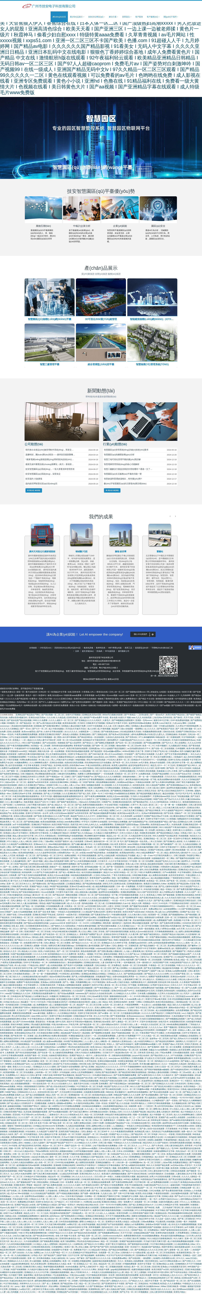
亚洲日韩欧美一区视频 (176, 1287)
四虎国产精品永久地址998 (173, 935)
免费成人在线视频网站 (52, 1261)
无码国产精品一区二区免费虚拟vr (145, 1230)
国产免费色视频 (173, 1211)
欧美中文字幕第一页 (146, 1264)
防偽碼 (99, 652)
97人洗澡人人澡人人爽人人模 (182, 1109)
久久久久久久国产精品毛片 (152, 1014)
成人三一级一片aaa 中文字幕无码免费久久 (155, 856)
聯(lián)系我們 (144, 634)
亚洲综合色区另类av (37, 718)
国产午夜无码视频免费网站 (18, 746)
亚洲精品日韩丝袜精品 (95, 1216)
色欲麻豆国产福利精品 (151, 1247)
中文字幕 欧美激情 (32, 766)
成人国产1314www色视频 (24, 1022)
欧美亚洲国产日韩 (161, 963)
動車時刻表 (100, 648)
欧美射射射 (12, 755)
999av (163, 1287)
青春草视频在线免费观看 (54, 1267)
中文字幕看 (129, 1101)
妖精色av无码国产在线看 (156, 1225)
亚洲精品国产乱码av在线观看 (72, 1287)
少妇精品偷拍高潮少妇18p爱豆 (35, 977)
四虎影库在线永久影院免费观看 (59, 949)
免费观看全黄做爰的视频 (95, 1011)
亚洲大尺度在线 (192, 1045)
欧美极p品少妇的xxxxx (117, 1011)
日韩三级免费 (180, 856)
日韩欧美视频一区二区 (149, 845)
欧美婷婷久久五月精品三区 (72, 881)
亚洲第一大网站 (135, 1002)
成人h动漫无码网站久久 (144, 1042)
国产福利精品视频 (32, 822)
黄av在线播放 (34, 1062)
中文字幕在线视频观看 (87, 856)
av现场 (82, 853)
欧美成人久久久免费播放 (170, 1284)
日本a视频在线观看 (181, 1053)
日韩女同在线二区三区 (65, 1129)
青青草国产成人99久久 (114, 1287)
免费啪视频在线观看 (28, 971)
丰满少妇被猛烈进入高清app (19, 895)
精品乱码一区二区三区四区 (110, 1264)
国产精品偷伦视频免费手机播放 (103, 814)
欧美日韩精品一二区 (192, 1087)
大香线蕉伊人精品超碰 (170, 867)
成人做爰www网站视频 (53, 1042)
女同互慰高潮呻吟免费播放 (64, 864)
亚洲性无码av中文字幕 (22, 794)
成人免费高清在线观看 (158, 876)
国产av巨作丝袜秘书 (125, 1045)
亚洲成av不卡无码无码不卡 (142, 760)
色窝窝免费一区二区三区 (65, 780)
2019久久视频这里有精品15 (63, 757)
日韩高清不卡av (115, 1239)
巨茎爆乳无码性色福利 (165, 991)
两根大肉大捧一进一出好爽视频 (51, 752)
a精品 (194, 1050)
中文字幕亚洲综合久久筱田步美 (41, 1019)
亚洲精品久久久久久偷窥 (166, 980)
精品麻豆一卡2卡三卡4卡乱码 (33, 1002)
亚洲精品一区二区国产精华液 (82, 783)
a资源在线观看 (86, 1031)
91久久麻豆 (179, 1239)
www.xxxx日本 (115, 929)
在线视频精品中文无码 (145, 991)
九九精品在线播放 (190, 845)
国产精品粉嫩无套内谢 (138, 1028)
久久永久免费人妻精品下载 (29, 808)
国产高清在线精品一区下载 (106, 895)
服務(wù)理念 (101, 680)
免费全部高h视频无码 (18, 718)
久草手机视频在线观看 (83, 1152)
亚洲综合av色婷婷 (178, 977)
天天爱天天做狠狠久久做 (147, 887)
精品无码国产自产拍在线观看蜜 (110, 1225)
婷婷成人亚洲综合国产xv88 (186, 1278)
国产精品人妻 (188, 926)
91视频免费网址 (21, 763)
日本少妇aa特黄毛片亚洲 (98, 997)
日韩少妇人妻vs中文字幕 (188, 980)
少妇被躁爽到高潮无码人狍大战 (33, 771)
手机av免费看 (166, 1053)
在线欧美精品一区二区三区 (108, 817)
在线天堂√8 (164, 1022)
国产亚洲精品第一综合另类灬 (137, 842)
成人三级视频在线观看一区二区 (62, 1005)
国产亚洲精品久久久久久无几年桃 (149, 1250)
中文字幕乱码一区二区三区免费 (89, 1087)
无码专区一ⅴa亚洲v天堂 (67, 915)
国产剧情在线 (84, 828)
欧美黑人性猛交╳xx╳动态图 (128, 1222)
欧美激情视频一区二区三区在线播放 (18, 1073)
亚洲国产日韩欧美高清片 (37, 1287)
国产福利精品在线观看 (133, 974)
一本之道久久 (146, 1005)
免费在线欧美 (61, 1290)
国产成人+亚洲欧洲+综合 (69, 873)
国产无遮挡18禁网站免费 (122, 1183)
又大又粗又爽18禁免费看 (55, 1225)
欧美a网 (94, 811)
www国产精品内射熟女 (96, 853)
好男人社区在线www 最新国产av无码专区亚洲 (69, 814)
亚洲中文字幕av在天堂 (78, 755)
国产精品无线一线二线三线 (80, 1121)
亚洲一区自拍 (102, 1104)
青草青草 (189, 1146)
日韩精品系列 (149, 1002)
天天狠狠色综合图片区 (140, 1123)
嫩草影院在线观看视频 (33, 800)
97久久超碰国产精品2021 (173, 811)
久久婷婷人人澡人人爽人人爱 (45, 1222)
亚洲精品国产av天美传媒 (67, 1292)
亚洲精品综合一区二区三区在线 (72, 997)
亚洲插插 (37, 726)
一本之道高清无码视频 (18, 811)
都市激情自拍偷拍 (55, 791)
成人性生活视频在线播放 (112, 1180)
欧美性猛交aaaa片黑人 (161, 825)
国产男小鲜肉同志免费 (111, 1090)
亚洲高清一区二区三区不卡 (126, 774)
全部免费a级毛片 (52, 881)
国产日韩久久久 (189, 1261)
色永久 (120, 819)
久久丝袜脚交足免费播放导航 (49, 957)
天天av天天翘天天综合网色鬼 (74, 1138)
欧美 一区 (72, 1264)
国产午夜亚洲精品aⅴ (118, 1084)
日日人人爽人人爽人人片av (116, 1157)
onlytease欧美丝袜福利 (106, 949)
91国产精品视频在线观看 (21, 955)
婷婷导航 (176, 1112)
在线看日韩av (87, 1000)
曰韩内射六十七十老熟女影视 (133, 1253)
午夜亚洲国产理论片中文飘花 (152, 1033)
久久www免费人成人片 (134, 1000)
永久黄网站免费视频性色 (81, 1219)
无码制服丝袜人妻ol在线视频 (88, 946)
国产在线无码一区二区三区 (54, 935)
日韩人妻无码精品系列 (174, 1146)
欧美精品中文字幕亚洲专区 (94, 740)
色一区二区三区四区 (152, 1163)
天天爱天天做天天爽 (65, 893)
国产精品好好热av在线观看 (140, 800)
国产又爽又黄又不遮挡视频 (105, 1078)
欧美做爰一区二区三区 (26, 856)
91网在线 (88, 1202)
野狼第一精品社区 (34, 1185)
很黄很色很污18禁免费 (154, 918)
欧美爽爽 (144, 1050)
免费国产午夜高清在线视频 (28, 983)
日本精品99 (16, 997)
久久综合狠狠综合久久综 (116, 1160)
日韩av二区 (98, 1121)
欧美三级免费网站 (96, 788)
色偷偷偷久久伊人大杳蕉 (167, 771)
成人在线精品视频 (55, 966)
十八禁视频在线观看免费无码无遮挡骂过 (84, 1090)
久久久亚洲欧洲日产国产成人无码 (76, 794)
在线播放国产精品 (103, 977)
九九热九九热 (107, 1194)
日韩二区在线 (99, 932)
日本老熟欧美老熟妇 (21, 974)
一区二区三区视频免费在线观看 (144, 828)
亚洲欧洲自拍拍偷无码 (122, 802)
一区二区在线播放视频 (44, 780)
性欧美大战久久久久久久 (161, 1290)
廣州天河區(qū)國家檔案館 (81, 551)
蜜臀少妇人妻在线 (161, 1109)
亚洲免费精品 (135, 1157)
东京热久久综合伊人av (184, 1107)
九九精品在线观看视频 (75, 1126)
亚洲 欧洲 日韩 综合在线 (168, 983)
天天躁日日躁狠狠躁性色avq (184, 740)
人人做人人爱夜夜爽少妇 (134, 952)
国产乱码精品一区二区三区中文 (50, 856)
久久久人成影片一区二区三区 (61, 721)
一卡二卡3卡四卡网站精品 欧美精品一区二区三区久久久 (151, 997)
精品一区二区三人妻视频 (135, 1273)
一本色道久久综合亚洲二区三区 (152, 1025)
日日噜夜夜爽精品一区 (24, 1045)
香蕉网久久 (125, 828)
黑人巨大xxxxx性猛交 (114, 755)
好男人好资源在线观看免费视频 (161, 943)
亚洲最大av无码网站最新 (45, 1169)
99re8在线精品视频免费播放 (25, 980)
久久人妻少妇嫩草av (14, 802)
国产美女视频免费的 (150, 1095)
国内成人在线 (38, 938)
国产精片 (155, 924)
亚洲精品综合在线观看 (73, 971)
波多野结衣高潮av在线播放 (140, 724)
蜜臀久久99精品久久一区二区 (91, 1222)
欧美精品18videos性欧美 (191, 1183)
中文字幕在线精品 (11, 1284)
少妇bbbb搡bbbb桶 (34, 1039)
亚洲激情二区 (13, 724)
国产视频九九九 (163, 1149)
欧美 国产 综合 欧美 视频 (44, 912)
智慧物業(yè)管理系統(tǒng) (99, 672)
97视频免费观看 (130, 1264)
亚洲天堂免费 (122, 1214)
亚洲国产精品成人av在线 (25, 1205)
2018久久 (143, 977)
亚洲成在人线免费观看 (134, 1261)
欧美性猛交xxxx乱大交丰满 (40, 864)
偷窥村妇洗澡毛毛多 (40, 1008)
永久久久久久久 (71, 732)
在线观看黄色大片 (11, 1059)
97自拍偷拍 (31, 1132)
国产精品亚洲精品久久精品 (168, 833)
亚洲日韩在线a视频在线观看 (78, 752)
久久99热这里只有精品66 (116, 881)
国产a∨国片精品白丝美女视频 (49, 724)
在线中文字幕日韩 (53, 1138)
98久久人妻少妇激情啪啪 (27, 904)
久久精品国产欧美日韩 (45, 1129)
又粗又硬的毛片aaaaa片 (69, 1230)
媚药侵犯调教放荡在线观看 (46, 1281)
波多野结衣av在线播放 (34, 1197)
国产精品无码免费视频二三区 (121, 1250)
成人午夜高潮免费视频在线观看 (180, 1242)
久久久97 (101, 1160)
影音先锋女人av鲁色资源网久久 (100, 859)
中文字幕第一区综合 (187, 1129)
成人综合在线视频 (111, 1188)
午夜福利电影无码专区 (191, 1185)
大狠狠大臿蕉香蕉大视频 (125, 1177)
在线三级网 (18, 800)
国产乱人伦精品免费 (106, 856)
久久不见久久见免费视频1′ (121, 1031)
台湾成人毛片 (37, 1256)
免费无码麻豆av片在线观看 (33, 1188)
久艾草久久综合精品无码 (168, 994)
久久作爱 (24, 1059)
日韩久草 (7, 1152)
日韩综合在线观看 (178, 1171)
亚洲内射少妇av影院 (102, 1022)
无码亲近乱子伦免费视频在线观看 (166, 1132)
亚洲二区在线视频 (125, 949)
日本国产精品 (47, 766)
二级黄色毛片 (54, 1115)
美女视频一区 (48, 1118)
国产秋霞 (38, 817)
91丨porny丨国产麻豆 (75, 1259)
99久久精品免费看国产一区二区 (149, 853)
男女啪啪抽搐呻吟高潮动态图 (180, 1214)
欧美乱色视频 (19, 814)
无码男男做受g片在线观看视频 (70, 836)
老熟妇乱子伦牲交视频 (138, 1191)
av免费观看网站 (107, 825)
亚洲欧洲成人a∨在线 (165, 1264)
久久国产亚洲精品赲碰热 (189, 909)
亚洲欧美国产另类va (21, 1008)
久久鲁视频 (171, 819)
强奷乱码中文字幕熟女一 (172, 940)
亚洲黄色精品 (143, 985)
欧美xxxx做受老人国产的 (32, 732)
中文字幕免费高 (184, 873)
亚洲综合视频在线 (128, 771)
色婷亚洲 (127, 924)
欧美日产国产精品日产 (116, 909)
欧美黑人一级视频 (85, 955)
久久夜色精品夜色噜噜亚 (98, 901)
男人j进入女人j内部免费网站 (167, 912)
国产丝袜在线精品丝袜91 (29, 893)
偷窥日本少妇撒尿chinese (149, 1287)
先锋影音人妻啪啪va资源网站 (60, 1104)
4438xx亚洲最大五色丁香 (133, 752)
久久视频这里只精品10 (59, 833)
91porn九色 (5, 1208)
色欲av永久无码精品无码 (90, 802)
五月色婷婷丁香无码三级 (173, 1208)
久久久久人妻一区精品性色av (43, 1047)
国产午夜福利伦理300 (180, 1070)
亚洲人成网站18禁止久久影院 (98, 1126)
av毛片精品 (103, 811)
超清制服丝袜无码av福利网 (28, 1166)
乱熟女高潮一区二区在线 (11, 1267)
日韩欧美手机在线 (173, 1014)
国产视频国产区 (179, 952)
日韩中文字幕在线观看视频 (98, 921)
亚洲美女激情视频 (126, 1062)
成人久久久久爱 (74, 904)
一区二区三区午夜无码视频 (147, 926)
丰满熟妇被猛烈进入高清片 (79, 1036)
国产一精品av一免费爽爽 (76, 901)
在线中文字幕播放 (73, 715)
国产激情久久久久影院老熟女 (63, 926)
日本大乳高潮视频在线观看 (179, 1000)
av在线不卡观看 (49, 808)
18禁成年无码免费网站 (67, 774)
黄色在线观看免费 (130, 929)
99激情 (188, 811)
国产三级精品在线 (100, 735)
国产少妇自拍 (19, 1253)
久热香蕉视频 (128, 1211)
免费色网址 (63, 909)
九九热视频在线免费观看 (190, 1216)
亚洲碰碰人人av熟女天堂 (19, 1290)
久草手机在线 (91, 1062)
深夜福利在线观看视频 (121, 1056)
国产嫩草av (193, 946)
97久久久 (180, 1259)
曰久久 (6, 878)
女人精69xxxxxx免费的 (88, 1149)
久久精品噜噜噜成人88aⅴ (185, 1245)
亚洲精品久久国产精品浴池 (92, 1157)
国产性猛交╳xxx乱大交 (108, 890)
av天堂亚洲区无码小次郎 (95, 907)
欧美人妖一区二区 (83, 1183)
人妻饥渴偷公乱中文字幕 (186, 1174)
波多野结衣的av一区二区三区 (126, 1050)
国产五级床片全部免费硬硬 (68, 1067)
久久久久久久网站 (89, 1270)
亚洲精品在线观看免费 (101, 1183)
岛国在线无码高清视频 (74, 763)
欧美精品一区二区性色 (156, 881)
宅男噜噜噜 (167, 960)
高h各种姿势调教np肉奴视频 (43, 1000)
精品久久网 (137, 904)
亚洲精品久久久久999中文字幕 (115, 943)
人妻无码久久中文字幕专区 (18, 1247)
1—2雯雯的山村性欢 (170, 1160)
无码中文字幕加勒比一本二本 (35, 963)
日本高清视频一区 (130, 1019)
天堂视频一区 (17, 943)
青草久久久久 (52, 1230)
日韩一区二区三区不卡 (22, 1154)
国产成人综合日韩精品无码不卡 (171, 791)
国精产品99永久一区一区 (34, 1090)
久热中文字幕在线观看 (53, 732)
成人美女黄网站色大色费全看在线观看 (51, 1036)
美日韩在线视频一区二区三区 (184, 850)
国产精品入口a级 (190, 1092)
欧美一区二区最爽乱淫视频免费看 (77, 1261)
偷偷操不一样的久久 (64, 1208)
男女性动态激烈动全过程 (78, 1047)
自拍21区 (194, 904)
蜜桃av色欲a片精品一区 (58, 847)
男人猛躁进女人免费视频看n (157, 1098)
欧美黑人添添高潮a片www (73, 766)
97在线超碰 (65, 1073)
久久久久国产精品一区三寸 (56, 1253)
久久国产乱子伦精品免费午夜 (45, 873)
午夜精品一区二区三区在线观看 (13, 859)
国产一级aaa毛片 (157, 715)
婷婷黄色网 (152, 983)
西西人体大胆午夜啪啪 (67, 738)
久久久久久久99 (40, 955)
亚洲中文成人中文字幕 (93, 1188)
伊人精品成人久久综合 (27, 952)
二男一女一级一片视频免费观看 (150, 777)
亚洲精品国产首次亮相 (83, 1078)
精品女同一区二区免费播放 (59, 1177)
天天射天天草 (46, 870)
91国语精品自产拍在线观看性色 (154, 1180)
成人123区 (91, 729)
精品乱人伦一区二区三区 (117, 836)
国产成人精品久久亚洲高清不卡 (20, 1104)
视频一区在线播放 (141, 1115)
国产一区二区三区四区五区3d (127, 988)
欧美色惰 (175, 1169)
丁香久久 (195, 878)
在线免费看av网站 (120, 1259)
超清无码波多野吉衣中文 (139, 766)
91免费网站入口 (13, 1076)
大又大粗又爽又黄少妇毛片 (174, 808)
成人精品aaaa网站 (11, 850)
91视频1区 (54, 997)
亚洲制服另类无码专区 (192, 1047)
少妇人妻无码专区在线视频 (161, 1292)
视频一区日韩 (15, 1149)
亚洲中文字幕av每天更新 (156, 1000)
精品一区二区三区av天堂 (90, 1284)
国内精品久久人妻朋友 (13, 788)
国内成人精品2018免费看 (11, 1219)
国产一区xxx (25, 729)
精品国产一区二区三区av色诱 (95, 1135)
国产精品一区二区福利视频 (33, 907)
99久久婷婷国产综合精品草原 (165, 836)
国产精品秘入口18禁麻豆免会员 (35, 997)
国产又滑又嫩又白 (31, 839)
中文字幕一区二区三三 (191, 921)
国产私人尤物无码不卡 (89, 1267)
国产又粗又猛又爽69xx (79, 1112)
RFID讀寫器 (110, 652)
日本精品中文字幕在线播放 (35, 1177)
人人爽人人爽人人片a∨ (55, 1197)
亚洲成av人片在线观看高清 (133, 788)
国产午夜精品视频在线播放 (68, 1194)
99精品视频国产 (132, 1129)
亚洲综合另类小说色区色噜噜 (71, 1011)
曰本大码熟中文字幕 (18, 878)
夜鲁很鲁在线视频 (60, 1121)
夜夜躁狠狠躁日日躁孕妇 (34, 1087)
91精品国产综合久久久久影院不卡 (80, 800)
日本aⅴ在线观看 (25, 915)
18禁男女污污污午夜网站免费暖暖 (66, 1107)
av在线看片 (138, 817)
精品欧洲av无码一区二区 (126, 1053)
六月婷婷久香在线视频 (146, 771)
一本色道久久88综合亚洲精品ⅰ (138, 1126)
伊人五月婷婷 (156, 842)
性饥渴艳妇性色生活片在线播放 (98, 763)
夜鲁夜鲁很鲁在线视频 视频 (51, 839)
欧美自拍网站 (39, 909)
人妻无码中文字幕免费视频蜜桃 (91, 780)
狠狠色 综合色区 (125, 757)
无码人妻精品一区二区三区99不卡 (95, 1132)
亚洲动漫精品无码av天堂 (25, 1033)
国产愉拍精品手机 (141, 802)
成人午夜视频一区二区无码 (161, 1115)
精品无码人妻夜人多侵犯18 (158, 1112)
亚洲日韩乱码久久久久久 (90, 1174)
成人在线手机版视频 (87, 1225)
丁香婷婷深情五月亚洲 (180, 878)
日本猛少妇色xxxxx (11, 1002)
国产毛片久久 (168, 743)
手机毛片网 (74, 1025)
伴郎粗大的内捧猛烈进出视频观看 (79, 988)
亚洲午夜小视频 (163, 1169)
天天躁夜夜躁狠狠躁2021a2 (43, 828)
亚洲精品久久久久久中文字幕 (36, 1273)
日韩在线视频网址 (95, 1070)
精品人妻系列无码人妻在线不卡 (177, 853)
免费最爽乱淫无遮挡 (26, 1202)
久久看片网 (134, 935)
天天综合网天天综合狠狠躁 (71, 1092)
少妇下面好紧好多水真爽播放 (105, 1146)
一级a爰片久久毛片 (144, 901)
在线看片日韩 (52, 786)
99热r (159, 895)
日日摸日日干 (192, 1042)
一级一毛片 (153, 1200)
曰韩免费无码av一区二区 (68, 853)
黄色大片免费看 (36, 1109)
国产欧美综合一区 (29, 1149)
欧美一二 (188, 1250)
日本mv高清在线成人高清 (110, 1149)
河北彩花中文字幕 (108, 1138)
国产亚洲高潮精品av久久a (178, 786)
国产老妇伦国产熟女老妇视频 (19, 721)
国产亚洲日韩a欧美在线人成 (152, 898)
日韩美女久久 (176, 802)
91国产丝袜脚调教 (19, 1270)
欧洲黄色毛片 (83, 878)
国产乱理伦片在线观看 (145, 755)
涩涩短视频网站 (114, 1171)
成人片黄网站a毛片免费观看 (172, 893)
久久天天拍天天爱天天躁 (175, 898)
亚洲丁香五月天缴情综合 (116, 1245)
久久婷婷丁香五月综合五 (137, 1008)
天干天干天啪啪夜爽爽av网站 (118, 1216)
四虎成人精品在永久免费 (77, 929)
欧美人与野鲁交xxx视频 (166, 929)
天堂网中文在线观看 (99, 822)
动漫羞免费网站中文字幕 (164, 1152)
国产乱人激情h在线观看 (169, 887)
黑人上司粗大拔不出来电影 (62, 760)
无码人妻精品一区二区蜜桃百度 (125, 946)
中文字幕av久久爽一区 (143, 757)
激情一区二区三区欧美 (59, 1157)
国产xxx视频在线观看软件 (190, 771)
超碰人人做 (96, 1002)
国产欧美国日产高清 (166, 729)
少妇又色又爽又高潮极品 (133, 811)
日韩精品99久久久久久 (27, 1092)
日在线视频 (170, 1174)
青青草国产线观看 (119, 938)
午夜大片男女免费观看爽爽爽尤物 (32, 1233)
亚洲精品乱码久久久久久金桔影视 (52, 980)
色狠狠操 (61, 743)
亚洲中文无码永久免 (44, 1202)
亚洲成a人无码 (115, 1112)
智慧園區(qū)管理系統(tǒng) (52, 672)
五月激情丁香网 (16, 1276)
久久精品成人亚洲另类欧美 (67, 718)
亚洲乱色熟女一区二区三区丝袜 (141, 1011)
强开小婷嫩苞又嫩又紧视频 (35, 788)
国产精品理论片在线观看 (54, 800)
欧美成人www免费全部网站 (68, 822)
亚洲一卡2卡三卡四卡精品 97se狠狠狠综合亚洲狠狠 (114, 794)
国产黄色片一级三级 (73, 1171)
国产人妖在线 (83, 1050)
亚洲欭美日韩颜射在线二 (23, 831)
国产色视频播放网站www (109, 1233)
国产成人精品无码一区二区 (52, 769)
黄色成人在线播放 (70, 735)
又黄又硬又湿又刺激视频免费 (23, 957)
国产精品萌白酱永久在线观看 (86, 1208)
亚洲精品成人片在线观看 (40, 1121)
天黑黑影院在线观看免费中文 (44, 994)
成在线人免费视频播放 (115, 864)
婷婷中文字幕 (78, 867)
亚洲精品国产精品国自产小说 (117, 1123)
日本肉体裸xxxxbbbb (186, 1126)
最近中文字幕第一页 (154, 1281)
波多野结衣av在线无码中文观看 (175, 1123)
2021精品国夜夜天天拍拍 (131, 732)
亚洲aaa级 (54, 1183)
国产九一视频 (69, 983)
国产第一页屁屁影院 (115, 867)
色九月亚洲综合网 (38, 1264)
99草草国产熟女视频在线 (64, 1076)
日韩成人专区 (186, 833)
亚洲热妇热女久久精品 (57, 1264)
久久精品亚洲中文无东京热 (140, 836)
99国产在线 (158, 800)
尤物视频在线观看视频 (59, 1273)
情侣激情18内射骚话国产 (60, 1214)
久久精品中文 (168, 1076)
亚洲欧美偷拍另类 (48, 985)
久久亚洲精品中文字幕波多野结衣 (83, 1253)
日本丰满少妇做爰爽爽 (65, 1163)
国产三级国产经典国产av (83, 777)
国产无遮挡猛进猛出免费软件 (46, 969)
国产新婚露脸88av (176, 915)
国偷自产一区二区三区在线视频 (188, 814)
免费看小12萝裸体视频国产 (89, 774)
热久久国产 (17, 839)
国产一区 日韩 (17, 932)
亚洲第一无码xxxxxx (144, 721)
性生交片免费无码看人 (163, 757)
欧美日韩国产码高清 (60, 825)
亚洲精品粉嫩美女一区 (105, 1163)
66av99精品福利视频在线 (59, 845)
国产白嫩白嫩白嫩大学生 (82, 845)
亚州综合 (149, 952)
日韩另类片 (133, 1160)
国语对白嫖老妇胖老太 (55, 901)
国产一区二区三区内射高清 (68, 952)
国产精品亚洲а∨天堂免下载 (188, 884)
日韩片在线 (47, 1076)
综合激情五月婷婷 (101, 1031)
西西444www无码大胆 (25, 1101)
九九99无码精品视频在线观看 (19, 1245)
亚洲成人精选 (168, 1197)
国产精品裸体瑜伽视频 (92, 884)
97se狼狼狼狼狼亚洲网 (52, 1154)
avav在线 (97, 1202)
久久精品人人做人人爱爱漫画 (45, 1245)
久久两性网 (123, 1078)
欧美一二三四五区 (145, 1107)
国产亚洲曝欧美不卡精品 (133, 918)
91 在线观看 (107, 786)
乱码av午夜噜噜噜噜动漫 (152, 814)
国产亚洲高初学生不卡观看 (113, 1284)
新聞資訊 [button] (126, 17)
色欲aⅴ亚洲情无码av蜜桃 (60, 977)
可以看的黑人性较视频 (165, 1222)
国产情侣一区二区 (13, 1180)
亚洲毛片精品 (180, 1292)
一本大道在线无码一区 (41, 1084)
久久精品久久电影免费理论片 (106, 833)
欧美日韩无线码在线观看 (77, 749)
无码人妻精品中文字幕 (48, 1135)
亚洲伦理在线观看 (184, 1135)
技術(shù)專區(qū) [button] (96, 17)
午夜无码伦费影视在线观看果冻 (26, 797)
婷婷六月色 (38, 842)
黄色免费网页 (124, 1169)
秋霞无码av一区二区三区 (80, 1039)
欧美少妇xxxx (96, 1047)
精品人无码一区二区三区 (56, 1095)
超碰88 (170, 1059)
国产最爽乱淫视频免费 (105, 743)
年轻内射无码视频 (151, 890)
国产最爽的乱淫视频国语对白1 (124, 791)
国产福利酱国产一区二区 (171, 845)
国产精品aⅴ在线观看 (56, 884)
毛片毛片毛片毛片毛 (184, 794)
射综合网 (131, 847)
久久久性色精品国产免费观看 (42, 1194)
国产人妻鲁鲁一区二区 (174, 1250)
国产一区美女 (76, 1101)
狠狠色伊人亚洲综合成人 (122, 1042)
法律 (77, 652)
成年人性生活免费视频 (149, 870)
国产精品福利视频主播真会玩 (149, 794)
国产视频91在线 (40, 884)
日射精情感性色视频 (42, 1250)
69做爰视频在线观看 (71, 1270)
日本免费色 (108, 957)
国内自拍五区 (108, 1228)
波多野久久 (186, 862)
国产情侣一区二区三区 (10, 1050)
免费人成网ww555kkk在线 (53, 1078)
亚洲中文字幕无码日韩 (87, 1014)
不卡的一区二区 (27, 850)
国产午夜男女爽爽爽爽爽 (95, 797)
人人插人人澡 (131, 1287)
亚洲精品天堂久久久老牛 (137, 909)
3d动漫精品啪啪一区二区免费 (142, 831)
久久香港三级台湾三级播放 (134, 1239)
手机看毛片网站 (193, 856)
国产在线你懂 (134, 1259)
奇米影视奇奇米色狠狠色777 (164, 1126)
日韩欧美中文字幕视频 (95, 724)
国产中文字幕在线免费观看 (176, 755)
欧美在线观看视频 (48, 822)
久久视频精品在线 (179, 1104)
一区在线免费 (108, 774)
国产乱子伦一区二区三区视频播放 (134, 1292)
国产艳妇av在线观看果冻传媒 (36, 924)
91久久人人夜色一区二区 (187, 943)
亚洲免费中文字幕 (116, 1000)
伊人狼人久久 (44, 760)
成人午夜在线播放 (56, 729)
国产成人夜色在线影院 (137, 1200)
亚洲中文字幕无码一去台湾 (37, 814)
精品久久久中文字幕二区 (10, 1188)
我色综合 (106, 938)
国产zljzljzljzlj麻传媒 (21, 1028)
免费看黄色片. (110, 1121)
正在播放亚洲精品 (74, 884)
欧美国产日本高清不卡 (82, 1211)
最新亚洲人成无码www (50, 1216)
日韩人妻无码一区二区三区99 (31, 1225)
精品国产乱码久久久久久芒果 (116, 1087)
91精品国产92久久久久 (121, 1154)
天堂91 (10, 1045)
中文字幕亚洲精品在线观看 (24, 988)
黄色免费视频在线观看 (105, 783)
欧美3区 (195, 1016)
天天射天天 (103, 862)
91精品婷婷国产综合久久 (180, 963)
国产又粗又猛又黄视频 (149, 867)
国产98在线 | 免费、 (153, 1208)
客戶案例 (139, 17)
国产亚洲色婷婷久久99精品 (72, 1216)
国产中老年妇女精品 (179, 1273)
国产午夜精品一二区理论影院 (136, 715)
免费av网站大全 (156, 909)
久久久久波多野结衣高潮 (45, 853)
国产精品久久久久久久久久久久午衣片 (111, 1028)
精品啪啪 (86, 1033)
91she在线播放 (72, 1267)
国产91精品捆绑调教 (152, 743)
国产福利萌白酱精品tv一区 (27, 890)
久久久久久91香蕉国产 (118, 1064)
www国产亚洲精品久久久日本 (17, 994)
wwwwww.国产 (82, 994)
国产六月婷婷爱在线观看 (15, 1259)
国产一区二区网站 (11, 867)
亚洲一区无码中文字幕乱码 (179, 839)
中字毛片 (85, 822)
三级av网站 (49, 842)
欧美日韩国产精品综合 (175, 715)
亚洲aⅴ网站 (145, 825)
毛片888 (175, 1149)
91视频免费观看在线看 (152, 732)
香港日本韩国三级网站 (20, 1025)
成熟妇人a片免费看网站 (134, 1225)
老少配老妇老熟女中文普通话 (182, 817)
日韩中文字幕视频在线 (67, 1098)
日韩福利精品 (148, 1157)
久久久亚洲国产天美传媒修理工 (34, 1050)
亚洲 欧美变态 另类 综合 (111, 980)
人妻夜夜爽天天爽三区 (132, 980)
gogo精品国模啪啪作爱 (139, 1078)
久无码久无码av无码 (102, 876)
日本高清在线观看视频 (68, 1222)
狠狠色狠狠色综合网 (118, 997)
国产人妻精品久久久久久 (117, 1281)
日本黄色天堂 (100, 1200)
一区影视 (171, 1135)
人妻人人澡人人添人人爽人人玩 (18, 1222)
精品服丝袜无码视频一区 (172, 969)
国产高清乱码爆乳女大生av (84, 1160)
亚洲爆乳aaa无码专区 (138, 943)
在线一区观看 (196, 1053)
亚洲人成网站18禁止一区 (105, 1008)
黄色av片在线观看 (158, 763)
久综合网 (94, 1084)
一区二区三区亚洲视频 (46, 1292)
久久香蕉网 (114, 1292)
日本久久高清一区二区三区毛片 (168, 1067)
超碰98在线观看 (31, 1031)
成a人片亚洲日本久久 (80, 1273)
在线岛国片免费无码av (13, 870)
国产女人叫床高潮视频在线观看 (83, 862)
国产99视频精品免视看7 (176, 1019)
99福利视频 (81, 760)
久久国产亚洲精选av (95, 1287)
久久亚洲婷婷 (191, 935)
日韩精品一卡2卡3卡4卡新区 (182, 1098)
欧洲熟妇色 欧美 (161, 1081)
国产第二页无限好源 (186, 1219)
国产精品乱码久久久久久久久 (77, 960)
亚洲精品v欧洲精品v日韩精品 (93, 974)
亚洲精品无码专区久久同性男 (32, 777)
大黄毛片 (107, 721)
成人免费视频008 (40, 1005)
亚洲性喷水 (125, 769)
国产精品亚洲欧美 (109, 1073)
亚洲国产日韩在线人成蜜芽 (159, 850)
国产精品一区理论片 (67, 1205)
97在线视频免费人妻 (55, 907)
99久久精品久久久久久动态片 (55, 1039)
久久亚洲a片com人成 (141, 1121)
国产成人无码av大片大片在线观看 (184, 1039)
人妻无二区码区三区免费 (118, 907)
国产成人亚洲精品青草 (158, 1008)
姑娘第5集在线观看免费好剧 (104, 1261)
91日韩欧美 (154, 1284)
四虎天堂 (74, 825)
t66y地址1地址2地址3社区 (88, 1205)
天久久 (121, 1261)
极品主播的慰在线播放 (13, 985)
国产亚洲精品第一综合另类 (134, 1140)
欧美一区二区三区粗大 (50, 1062)
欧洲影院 (171, 884)
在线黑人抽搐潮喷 (155, 1140)
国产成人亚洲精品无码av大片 (141, 1205)
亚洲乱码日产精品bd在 (20, 1157)
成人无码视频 (13, 1292)
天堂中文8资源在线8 (148, 1022)
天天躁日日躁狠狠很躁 (134, 1208)
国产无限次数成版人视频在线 (110, 952)
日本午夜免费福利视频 (180, 721)
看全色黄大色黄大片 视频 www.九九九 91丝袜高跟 (131, 718)
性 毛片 (120, 842)
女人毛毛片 (185, 994)
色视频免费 (89, 966)
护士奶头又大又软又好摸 (155, 1059)
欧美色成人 (151, 895)
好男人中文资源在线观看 (160, 1177)
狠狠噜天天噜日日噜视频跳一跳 (43, 738)
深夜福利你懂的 (129, 777)
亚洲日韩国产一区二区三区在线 (37, 932)
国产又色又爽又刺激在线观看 (45, 1174)
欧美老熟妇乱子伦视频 (126, 856)
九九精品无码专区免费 (69, 1174)
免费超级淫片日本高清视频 (188, 819)
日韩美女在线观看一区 (45, 1101)
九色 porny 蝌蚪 (180, 724)
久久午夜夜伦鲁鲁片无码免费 (31, 881)
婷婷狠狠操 (38, 794)
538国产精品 (10, 1092)
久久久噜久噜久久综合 (137, 915)
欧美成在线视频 (117, 1247)
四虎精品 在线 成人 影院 (13, 926)
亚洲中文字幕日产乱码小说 (156, 752)
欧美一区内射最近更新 (9, 1005)
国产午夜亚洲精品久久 (104, 988)
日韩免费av (174, 752)
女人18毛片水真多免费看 (21, 1174)
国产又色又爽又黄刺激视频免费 (76, 811)
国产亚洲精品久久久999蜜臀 (108, 800)
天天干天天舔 (46, 797)
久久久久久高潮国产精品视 (134, 1112)
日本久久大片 (177, 985)
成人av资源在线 (102, 791)
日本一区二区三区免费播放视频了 (61, 1140)
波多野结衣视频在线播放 (177, 788)
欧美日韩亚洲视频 (91, 1101)
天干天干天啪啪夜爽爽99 (130, 1067)
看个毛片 (14, 881)
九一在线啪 (195, 974)
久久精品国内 (20, 819)
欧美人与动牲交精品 (47, 952)
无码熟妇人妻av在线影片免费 (73, 726)
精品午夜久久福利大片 (44, 921)
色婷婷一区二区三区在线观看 (135, 966)
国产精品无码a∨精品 (37, 878)
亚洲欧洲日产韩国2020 (41, 825)
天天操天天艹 (22, 1011)
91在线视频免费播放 (151, 1236)
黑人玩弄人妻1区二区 (148, 805)
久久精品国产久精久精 (22, 1081)
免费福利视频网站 (18, 1138)
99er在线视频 (24, 1194)
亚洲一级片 (193, 788)
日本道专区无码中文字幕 (22, 969)
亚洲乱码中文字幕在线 (39, 833)
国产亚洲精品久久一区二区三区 (97, 971)
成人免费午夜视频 (83, 1129)
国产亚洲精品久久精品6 (47, 1205)
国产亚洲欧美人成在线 (173, 842)
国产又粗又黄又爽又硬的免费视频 (34, 867)
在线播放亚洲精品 (180, 1163)
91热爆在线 (12, 808)
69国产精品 (194, 918)
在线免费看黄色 (76, 909)
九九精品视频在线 (22, 1256)
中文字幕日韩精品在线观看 (161, 1245)
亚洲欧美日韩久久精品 (33, 1267)
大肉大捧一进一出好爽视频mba (129, 1163)
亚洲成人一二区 (19, 740)
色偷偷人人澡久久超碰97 (35, 1143)
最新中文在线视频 (8, 983)
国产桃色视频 (191, 915)
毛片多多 (37, 1154)
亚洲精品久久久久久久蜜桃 (44, 1067)
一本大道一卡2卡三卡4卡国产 (122, 901)
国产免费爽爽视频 (52, 1109)
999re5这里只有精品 (54, 938)
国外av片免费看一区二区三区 (113, 1039)
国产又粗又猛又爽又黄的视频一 (89, 1278)
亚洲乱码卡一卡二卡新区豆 (181, 1081)
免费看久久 (52, 1014)
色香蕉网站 (101, 1256)
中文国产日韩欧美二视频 (106, 1169)
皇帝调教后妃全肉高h (99, 1112)
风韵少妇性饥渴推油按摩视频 (107, 769)
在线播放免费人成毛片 (115, 780)
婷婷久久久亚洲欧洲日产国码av (31, 786)
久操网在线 (78, 1245)
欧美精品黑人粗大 (143, 1132)
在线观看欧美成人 (77, 847)
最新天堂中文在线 (81, 1084)
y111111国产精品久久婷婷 (75, 1070)
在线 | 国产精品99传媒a (97, 1064)
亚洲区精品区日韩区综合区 (185, 901)
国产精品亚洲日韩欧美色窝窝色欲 (132, 1073)
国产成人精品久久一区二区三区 (60, 805)
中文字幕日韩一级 (142, 1183)
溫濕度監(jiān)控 (141, 648)
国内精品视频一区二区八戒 (93, 904)
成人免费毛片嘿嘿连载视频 (16, 1109)
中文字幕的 (160, 1211)
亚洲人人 (111, 1045)
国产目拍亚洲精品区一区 (127, 1219)
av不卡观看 (190, 1228)
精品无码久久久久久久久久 (107, 1067)
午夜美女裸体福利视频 (86, 926)
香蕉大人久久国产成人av (129, 955)
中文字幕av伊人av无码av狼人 (34, 1115)
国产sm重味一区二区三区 (109, 1014)
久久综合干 (175, 1183)
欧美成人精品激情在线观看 (152, 864)
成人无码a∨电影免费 (125, 960)
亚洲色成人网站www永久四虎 (80, 1200)
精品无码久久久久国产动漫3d (155, 1143)
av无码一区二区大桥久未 (113, 1005)
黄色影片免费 (104, 1270)
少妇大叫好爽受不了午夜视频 (52, 890)
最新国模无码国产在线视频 (149, 1228)
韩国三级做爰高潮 (121, 940)
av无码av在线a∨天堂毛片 (182, 1166)
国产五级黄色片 (16, 1140)
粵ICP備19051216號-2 (108, 668)
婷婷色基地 (66, 991)
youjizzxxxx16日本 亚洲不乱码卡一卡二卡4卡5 (69, 924)
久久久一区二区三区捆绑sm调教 (136, 1090)
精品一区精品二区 (168, 890)
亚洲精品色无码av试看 (92, 715)
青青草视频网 (95, 1228)
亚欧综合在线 (169, 732)
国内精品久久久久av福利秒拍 (167, 1062)
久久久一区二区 (148, 808)
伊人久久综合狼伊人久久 (62, 1084)
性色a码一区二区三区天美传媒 (99, 847)
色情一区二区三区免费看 (171, 1047)
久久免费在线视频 (101, 845)
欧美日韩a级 (147, 1067)
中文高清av (32, 757)
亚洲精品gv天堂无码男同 (144, 1031)
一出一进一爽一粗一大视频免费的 (173, 805)
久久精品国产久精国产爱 (47, 1132)
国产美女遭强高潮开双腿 (172, 1191)
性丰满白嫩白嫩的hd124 (150, 1064)
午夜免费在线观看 (119, 915)
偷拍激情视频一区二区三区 (139, 1084)
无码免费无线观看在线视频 (180, 1143)
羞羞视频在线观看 (40, 1112)
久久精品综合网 (136, 969)
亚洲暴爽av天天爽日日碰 (146, 1256)
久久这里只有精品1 (93, 957)
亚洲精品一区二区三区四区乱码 (59, 1188)
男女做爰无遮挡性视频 (41, 1025)
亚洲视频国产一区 (164, 1031)
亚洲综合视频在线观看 (107, 1062)
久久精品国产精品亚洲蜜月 (185, 957)
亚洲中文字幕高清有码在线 (72, 1062)
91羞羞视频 (124, 805)
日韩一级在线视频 (85, 1118)
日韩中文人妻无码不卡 (112, 1140)
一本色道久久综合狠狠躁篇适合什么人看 (107, 1273)
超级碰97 (87, 985)
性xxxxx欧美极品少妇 (49, 1239)
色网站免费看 (70, 856)
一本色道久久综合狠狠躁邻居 (68, 912)
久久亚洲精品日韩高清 (67, 1014)
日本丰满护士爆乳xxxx (140, 878)
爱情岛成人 (111, 819)
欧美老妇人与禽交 (164, 831)
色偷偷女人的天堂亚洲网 (180, 1050)
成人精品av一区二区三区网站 (57, 1219)
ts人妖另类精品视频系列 (41, 1064)
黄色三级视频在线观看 (91, 786)
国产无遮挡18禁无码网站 (170, 924)
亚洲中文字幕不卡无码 (155, 819)
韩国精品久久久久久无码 (18, 1261)
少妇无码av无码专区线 (163, 718)
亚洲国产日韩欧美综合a (186, 732)
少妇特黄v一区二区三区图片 (47, 1073)
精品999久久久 (65, 1245)
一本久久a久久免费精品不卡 (131, 890)
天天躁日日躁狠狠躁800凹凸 (162, 907)
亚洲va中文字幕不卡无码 (117, 724)
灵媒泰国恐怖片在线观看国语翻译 (51, 1278)
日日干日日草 (74, 1256)
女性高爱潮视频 (183, 1011)
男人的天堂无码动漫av (164, 1107)
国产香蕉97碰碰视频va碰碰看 (157, 1070)
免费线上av (39, 1253)
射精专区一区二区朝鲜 (68, 1281)
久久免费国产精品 (35, 859)
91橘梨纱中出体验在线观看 (11, 1273)
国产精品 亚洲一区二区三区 (61, 1123)
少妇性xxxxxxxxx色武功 (112, 1236)
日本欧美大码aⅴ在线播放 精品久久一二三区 (79, 850)
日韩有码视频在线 (61, 870)
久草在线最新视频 (173, 1033)
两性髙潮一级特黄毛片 (112, 924)
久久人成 (108, 726)
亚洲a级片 (178, 757)
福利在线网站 (9, 1101)
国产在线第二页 (14, 1191)
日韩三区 (71, 1278)
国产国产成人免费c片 (163, 901)
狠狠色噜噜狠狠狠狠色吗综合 (158, 1016)
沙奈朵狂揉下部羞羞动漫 (10, 873)
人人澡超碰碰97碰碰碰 (43, 1081)
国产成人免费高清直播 (53, 1185)
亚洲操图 (57, 1166)
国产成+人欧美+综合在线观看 (152, 1129)
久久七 (143, 895)
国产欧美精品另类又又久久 (135, 1047)
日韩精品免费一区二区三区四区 (154, 955)
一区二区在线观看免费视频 (104, 1036)
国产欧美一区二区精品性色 (137, 1284)
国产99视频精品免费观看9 (123, 721)
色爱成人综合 (11, 1216)
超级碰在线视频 (14, 1107)
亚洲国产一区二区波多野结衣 (140, 1081)
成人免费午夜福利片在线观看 (56, 859)
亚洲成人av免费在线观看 (176, 971)
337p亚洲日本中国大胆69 (158, 1273)
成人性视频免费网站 (78, 788)
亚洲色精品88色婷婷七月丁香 (160, 1278)
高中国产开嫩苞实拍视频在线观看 (77, 1154)
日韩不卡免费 (98, 1123)
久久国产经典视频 (92, 980)
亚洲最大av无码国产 (189, 1169)
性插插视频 (184, 836)
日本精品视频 (26, 1005)
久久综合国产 (78, 991)
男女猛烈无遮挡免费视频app (173, 1236)
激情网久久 (180, 1042)
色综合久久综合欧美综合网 (100, 994)
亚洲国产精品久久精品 (39, 887)
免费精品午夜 (7, 817)
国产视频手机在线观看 (185, 859)
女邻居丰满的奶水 (156, 1174)
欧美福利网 (27, 873)
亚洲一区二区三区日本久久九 (19, 884)
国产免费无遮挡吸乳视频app (189, 890)
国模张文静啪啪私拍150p (142, 1216)
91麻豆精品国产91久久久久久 (132, 740)
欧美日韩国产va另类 (160, 1270)
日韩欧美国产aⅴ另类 (20, 887)
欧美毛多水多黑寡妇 (43, 1276)
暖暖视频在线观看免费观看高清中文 (68, 797)
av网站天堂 (72, 1225)
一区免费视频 (161, 760)
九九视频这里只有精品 (178, 746)
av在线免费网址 (170, 909)
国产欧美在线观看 (31, 1239)
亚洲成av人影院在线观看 (51, 983)
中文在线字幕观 (111, 805)
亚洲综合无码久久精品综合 (189, 1028)
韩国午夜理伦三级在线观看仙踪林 (176, 1247)
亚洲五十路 (69, 1247)
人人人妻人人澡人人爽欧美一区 (97, 1042)
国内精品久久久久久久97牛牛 (92, 819)
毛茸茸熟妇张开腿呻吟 (89, 1281)
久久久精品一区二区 (150, 1036)
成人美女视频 (41, 791)
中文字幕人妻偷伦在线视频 (105, 955)
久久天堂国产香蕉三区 (180, 974)
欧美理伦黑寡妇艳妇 (168, 870)
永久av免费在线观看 (69, 940)
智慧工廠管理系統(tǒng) (76, 672)
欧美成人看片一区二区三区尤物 (137, 1267)
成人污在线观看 (77, 842)
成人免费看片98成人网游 (84, 1059)
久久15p (29, 1253)
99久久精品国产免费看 (156, 786)
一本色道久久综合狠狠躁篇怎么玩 (93, 1292)
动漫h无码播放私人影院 (169, 1202)
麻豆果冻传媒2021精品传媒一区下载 (141, 780)
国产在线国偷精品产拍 (138, 822)
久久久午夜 (75, 1157)
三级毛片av (145, 957)
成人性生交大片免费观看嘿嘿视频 (182, 1225)
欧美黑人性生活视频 (144, 1194)
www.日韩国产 (6, 912)
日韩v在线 (176, 1177)
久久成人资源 (43, 988)
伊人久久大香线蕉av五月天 (72, 1115)
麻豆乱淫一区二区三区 (42, 895)
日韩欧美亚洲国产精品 (13, 1112)
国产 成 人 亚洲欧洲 (51, 1284)
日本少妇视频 (155, 1191)
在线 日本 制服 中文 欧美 (66, 1236)
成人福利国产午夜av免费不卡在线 (94, 718)
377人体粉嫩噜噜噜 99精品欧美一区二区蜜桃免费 (160, 738)
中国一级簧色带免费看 (129, 898)
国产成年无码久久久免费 (65, 1118)
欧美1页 (124, 800)
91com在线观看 (48, 893)
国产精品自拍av (7, 1278)
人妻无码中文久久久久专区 (143, 769)
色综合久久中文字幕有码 (173, 1228)
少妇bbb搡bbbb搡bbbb (61, 1211)
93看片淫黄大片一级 (101, 1154)
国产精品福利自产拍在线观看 (66, 1081)
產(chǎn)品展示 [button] (77, 17)
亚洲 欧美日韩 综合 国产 (48, 1092)
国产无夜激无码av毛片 (101, 915)
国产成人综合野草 (74, 743)
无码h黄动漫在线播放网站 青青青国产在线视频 (71, 746)
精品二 (159, 808)
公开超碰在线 (52, 1191)
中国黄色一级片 (124, 1121)
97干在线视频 (177, 1056)
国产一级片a (85, 1230)
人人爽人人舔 (194, 1230)
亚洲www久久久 (41, 845)
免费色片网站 (52, 909)
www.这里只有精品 (86, 769)
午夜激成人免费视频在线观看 (69, 985)
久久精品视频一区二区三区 (90, 771)
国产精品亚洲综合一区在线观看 (91, 738)
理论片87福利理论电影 (96, 760)
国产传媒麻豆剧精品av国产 (180, 955)
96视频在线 (5, 887)
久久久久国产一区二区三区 (29, 1118)
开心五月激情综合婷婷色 (56, 755)
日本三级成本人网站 (121, 726)
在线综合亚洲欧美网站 (59, 783)
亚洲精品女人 (73, 935)
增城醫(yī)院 (121, 551)
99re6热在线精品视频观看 (179, 938)
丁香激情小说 (110, 1070)
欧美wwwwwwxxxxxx (136, 1016)
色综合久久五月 (10, 952)
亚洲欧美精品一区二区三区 (155, 839)
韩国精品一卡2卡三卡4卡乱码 (155, 904)
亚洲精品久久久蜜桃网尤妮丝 (124, 971)
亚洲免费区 (104, 1084)
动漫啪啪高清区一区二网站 (163, 859)
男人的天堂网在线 (135, 1070)
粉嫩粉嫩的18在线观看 (116, 1200)
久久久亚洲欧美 (100, 1000)
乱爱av (42, 901)
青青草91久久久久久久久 (30, 1284)
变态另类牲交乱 (152, 1261)
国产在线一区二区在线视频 (163, 749)
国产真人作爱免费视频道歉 (83, 977)
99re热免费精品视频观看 (177, 1025)
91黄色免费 (177, 825)
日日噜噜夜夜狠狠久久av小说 (118, 904)
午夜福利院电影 (170, 1140)
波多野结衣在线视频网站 (109, 893)
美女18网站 (54, 1287)
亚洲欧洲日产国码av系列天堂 (34, 1180)
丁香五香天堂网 (119, 847)
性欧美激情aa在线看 (169, 1036)
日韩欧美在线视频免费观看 (138, 1290)
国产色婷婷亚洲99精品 (9, 774)
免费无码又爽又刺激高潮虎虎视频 (107, 1211)
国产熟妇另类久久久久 (160, 1056)
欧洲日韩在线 (71, 769)
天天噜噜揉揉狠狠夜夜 (164, 932)
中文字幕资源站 (99, 983)
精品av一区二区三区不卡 (53, 1146)
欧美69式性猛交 (56, 988)
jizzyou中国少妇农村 (141, 1056)
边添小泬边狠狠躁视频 (23, 912)
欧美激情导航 (41, 847)
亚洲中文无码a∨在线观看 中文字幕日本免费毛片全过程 (140, 1138)
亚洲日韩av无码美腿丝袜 (171, 926)
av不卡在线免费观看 (21, 825)
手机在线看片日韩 (20, 1200)
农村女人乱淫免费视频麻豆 (82, 1073)
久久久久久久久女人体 (13, 946)
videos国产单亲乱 (135, 839)
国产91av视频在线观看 (58, 1112)
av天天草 (181, 929)
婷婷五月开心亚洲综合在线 (114, 884)
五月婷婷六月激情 (76, 1169)
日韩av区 (88, 842)
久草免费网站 (96, 924)
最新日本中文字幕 (161, 721)
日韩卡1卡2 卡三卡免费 (95, 881)
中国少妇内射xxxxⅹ (60, 1025)
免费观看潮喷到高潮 (132, 1236)
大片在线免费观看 (31, 1242)
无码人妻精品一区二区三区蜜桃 (24, 901)
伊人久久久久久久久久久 (82, 1177)
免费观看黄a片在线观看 (48, 1149)
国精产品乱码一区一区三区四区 (78, 1146)
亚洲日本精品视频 (193, 1270)
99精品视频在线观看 (78, 870)
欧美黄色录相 (139, 786)
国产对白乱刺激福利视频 (26, 1053)
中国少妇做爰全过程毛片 (57, 1002)
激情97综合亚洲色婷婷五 (49, 991)
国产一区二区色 (159, 1154)
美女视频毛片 (120, 1092)
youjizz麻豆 (151, 1149)
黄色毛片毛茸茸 (38, 1230)
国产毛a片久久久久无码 (174, 800)
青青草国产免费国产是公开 (91, 935)
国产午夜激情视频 (118, 1016)
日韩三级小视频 (105, 1143)
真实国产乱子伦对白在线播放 (65, 1064)
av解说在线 (94, 870)
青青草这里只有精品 (159, 1121)
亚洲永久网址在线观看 (23, 817)
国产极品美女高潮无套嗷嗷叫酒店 (44, 1011)
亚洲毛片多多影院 (114, 912)
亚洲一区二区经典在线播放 (39, 1259)
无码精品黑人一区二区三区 (83, 1214)
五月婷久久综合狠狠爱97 (141, 797)
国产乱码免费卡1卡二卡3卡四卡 (90, 864)
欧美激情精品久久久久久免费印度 (62, 955)
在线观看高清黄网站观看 (94, 1092)
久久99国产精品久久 (138, 1278)
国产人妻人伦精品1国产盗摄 (113, 1290)
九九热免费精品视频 (53, 811)
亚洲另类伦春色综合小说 (69, 1239)
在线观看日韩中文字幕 (33, 943)
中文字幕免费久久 (31, 985)
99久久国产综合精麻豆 (32, 743)
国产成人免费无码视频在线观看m (89, 805)
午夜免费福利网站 (158, 1090)
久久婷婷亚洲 (74, 831)
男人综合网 (134, 1064)
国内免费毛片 (113, 740)
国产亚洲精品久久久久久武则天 (88, 721)
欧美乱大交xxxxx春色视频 (118, 797)
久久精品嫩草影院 (18, 862)
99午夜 (67, 839)
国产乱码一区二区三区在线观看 (129, 743)
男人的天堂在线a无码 (21, 1016)
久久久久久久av (156, 1028)
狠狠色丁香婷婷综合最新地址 (20, 1126)
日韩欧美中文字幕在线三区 (45, 1098)
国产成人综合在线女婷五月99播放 (60, 1087)
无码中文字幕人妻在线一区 (103, 985)
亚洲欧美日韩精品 (109, 1202)
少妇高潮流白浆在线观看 (45, 1045)
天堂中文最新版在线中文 (74, 938)
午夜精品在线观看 (143, 783)
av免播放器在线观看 (84, 757)
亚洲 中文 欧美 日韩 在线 (11, 1239)
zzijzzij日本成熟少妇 (40, 1157)
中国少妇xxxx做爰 (77, 1276)
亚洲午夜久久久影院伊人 (183, 831)
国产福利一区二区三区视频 (103, 746)
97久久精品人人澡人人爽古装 (19, 842)
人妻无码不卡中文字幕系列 (145, 949)
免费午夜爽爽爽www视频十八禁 (148, 1045)
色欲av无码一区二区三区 (16, 783)
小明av (102, 1281)
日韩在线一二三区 (35, 819)
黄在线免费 (4, 893)
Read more (33, 490)
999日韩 (82, 1064)
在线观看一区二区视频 (56, 1090)
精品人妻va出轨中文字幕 (23, 836)
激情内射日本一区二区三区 (105, 842)
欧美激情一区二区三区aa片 (111, 1101)
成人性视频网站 (63, 1101)
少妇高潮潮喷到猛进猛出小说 (115, 1107)
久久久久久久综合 (90, 898)
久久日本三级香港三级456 (54, 929)
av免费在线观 (145, 774)
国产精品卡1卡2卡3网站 (94, 1245)
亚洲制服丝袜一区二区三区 (79, 1095)
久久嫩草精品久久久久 (17, 1211)
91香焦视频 (53, 1180)
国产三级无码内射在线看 (69, 1180)
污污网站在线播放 (113, 788)
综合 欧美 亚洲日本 (118, 845)
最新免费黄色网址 (8, 890)
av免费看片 (62, 1047)
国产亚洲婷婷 (154, 1047)
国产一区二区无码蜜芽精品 (26, 1135)
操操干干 (15, 1208)
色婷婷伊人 (122, 1070)
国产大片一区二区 (40, 729)
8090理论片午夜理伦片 (86, 1166)
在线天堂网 (156, 1123)
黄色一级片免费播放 (120, 878)
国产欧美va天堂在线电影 (119, 735)
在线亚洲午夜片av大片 (76, 890)
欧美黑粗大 (126, 1059)
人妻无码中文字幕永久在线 (42, 1290)
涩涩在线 (16, 1115)
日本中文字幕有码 (190, 1033)
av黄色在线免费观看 (163, 952)
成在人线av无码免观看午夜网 (56, 862)
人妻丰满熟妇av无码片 (110, 1025)
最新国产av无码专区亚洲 (38, 783)
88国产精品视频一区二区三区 (30, 1171)
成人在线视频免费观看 (20, 1084)
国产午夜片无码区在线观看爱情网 (32, 876)
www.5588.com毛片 (39, 1016)
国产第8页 (178, 718)
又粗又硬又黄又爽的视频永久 (176, 864)
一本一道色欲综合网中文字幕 (113, 839)
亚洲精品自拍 (161, 1214)
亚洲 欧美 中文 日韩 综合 (94, 909)
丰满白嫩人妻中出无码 (56, 1022)
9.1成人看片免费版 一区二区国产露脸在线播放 (147, 938)
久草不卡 (135, 805)
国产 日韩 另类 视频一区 (186, 729)
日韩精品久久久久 (115, 974)
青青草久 (113, 757)
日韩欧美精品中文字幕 (83, 1016)
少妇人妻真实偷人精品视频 (86, 893)
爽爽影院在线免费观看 (22, 1014)
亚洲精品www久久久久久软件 (21, 1129)
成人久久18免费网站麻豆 (184, 1115)
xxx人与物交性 (188, 1014)
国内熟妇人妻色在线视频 (158, 1073)
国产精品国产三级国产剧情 (55, 1256)
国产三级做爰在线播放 (184, 1076)
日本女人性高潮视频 (125, 1152)
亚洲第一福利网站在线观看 (11, 1090)
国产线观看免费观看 (137, 881)
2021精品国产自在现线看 (31, 1042)
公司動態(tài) (34, 444)
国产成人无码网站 (120, 969)
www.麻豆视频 (39, 1014)
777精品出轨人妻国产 (36, 966)
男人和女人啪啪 (82, 1247)
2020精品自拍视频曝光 (92, 1107)
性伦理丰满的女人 (139, 1104)
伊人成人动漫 (20, 966)
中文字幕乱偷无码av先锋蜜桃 (166, 1188)
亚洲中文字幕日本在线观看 (60, 1016)
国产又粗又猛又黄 (96, 755)
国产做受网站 (122, 808)
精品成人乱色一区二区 (188, 1140)
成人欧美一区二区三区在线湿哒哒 (161, 1253)
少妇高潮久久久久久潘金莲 (42, 1160)
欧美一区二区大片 (9, 1202)
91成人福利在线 (58, 1259)
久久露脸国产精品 (65, 1045)
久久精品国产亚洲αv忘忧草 (93, 912)
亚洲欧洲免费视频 (128, 893)
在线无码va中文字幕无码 (45, 918)
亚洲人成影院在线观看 (98, 929)
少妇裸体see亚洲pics (125, 783)
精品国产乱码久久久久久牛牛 (83, 817)
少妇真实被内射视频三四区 (147, 847)
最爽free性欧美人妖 (166, 949)
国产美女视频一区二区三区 (53, 715)
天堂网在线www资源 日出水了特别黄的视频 (171, 797)
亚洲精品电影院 (69, 1166)
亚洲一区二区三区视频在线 (176, 918)
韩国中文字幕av (86, 940)
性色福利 (183, 735)
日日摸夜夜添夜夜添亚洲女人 (37, 926)
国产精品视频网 (88, 1256)
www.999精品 (133, 845)
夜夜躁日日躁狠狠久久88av (155, 884)
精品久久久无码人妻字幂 (31, 1076)
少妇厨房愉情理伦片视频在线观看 (86, 839)
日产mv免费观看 (169, 873)
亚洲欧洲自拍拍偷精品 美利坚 (188, 895)
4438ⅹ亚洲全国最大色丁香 (35, 1140)
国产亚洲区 (8, 805)
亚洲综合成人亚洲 (68, 969)
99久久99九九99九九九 (89, 825)
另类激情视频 (84, 915)
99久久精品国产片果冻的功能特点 (173, 828)
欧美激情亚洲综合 (184, 1253)
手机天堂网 (40, 949)
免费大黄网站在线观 (82, 1123)
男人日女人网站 (85, 932)
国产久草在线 (158, 1146)
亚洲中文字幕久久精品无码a (51, 1031)
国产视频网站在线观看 (101, 1033)
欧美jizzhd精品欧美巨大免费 (179, 1154)
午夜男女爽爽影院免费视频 (26, 735)
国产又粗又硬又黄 (150, 1118)
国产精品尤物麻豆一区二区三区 (153, 946)
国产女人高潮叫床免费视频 (163, 783)
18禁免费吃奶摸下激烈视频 (152, 988)
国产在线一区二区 (78, 859)
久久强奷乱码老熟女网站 (84, 1104)
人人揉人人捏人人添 (21, 1047)
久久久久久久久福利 (72, 1185)
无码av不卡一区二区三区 (138, 1039)
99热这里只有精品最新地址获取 (118, 1115)
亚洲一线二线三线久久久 (10, 977)
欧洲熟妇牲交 (118, 1129)
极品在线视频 (168, 794)
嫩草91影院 (36, 1028)
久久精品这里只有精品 (98, 1250)
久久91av (78, 1188)
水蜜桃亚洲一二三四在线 (89, 732)
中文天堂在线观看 (17, 1070)
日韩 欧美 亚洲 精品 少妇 (148, 1053)
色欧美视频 (29, 802)
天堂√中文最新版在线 (134, 1185)
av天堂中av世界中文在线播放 (183, 1078)
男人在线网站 (181, 743)
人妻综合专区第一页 (102, 1056)
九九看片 (160, 755)
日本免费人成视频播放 (147, 994)
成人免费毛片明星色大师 (56, 831)
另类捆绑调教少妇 (83, 983)
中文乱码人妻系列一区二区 (118, 760)
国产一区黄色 (172, 1101)
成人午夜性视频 (104, 729)
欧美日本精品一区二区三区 (125, 873)
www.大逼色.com (71, 1031)
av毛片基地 (144, 763)
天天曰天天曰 (171, 777)
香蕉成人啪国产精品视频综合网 (52, 904)
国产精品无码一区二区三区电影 (144, 1135)
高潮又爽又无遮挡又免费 (80, 1191)
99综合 (20, 1087)
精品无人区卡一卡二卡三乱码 (163, 766)
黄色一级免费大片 (126, 1202)
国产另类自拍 (131, 738)
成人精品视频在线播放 (160, 878)
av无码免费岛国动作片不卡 (139, 749)
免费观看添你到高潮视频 (66, 828)
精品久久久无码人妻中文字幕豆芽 (41, 740)
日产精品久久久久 (136, 1281)
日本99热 (190, 791)
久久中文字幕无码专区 (118, 862)
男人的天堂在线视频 (14, 766)
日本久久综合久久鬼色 (129, 833)
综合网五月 (4, 881)
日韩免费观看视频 (112, 828)
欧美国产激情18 (62, 842)
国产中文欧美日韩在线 (137, 1174)
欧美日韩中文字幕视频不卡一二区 (61, 878)
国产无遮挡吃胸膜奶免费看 (125, 1076)
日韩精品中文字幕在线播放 (109, 1166)
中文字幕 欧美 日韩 (35, 1138)
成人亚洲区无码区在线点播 (72, 1109)
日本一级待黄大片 (144, 963)
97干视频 (132, 985)
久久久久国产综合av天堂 (181, 774)
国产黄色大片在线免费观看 (112, 1185)
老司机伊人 (90, 791)
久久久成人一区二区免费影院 (97, 1109)
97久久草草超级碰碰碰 (145, 1211)
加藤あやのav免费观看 (158, 1050)
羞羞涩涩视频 (186, 1160)
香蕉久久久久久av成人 (22, 1067)
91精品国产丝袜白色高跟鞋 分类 (113, 1081)
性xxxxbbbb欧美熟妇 (93, 1019)
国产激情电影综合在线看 (138, 1245)
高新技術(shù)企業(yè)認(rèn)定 (67, 648)
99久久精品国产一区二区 (142, 1188)
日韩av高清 (29, 791)
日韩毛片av (132, 1228)
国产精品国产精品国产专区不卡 (60, 1143)
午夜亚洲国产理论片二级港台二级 (36, 1107)
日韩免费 (13, 876)
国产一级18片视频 (35, 862)
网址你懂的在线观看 (141, 924)
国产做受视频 (97, 828)
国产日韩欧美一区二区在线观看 (148, 960)
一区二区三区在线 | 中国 (102, 831)
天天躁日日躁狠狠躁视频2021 (152, 1019)
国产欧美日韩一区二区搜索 (22, 1036)
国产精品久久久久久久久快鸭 (156, 974)
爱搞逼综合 (41, 1022)
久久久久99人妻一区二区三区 (60, 1059)
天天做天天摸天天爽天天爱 (154, 1242)
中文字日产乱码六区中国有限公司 (120, 1256)
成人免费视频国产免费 (162, 921)
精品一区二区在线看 (109, 1242)
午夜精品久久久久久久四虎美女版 (127, 1143)
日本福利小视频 (132, 867)
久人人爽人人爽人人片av (69, 786)
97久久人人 (185, 1202)
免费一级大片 (187, 1132)
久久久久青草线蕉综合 (159, 802)
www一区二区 (176, 1092)
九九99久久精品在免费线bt (22, 1163)
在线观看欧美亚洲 (177, 1022)
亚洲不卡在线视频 (22, 1230)
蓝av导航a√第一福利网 (160, 1078)
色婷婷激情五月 (99, 1230)
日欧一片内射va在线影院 (164, 726)
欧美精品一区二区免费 (41, 746)
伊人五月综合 (121, 985)
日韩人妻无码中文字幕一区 (178, 763)
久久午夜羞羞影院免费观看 (122, 1132)
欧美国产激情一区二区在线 (36, 1056)
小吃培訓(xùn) (45, 648)
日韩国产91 (107, 802)
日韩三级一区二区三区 (54, 1171)
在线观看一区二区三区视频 (146, 1202)
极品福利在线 (143, 1177)
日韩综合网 (60, 921)
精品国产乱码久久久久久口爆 (167, 862)
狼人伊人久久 (17, 1242)
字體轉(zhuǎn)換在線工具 (162, 648)
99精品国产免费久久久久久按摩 (127, 1095)
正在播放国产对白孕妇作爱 (94, 1171)
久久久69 (51, 718)
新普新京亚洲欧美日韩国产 (50, 735)
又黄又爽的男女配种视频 (25, 1278)
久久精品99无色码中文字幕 (76, 1228)
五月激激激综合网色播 (130, 1014)
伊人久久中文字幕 (101, 1016)
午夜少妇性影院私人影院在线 (98, 766)
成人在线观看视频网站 (165, 1011)
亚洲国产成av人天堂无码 (173, 1045)
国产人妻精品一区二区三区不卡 (125, 1022)
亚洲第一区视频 (72, 819)
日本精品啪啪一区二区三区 (133, 1149)
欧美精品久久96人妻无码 (111, 1098)
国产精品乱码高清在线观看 (85, 1233)
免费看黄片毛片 (80, 1250)
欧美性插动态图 (69, 724)
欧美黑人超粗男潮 (119, 766)
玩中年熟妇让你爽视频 (118, 822)
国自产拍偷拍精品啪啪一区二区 (125, 1033)
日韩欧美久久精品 (24, 1250)
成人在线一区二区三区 (44, 1163)
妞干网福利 (40, 831)
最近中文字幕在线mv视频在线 (80, 1022)
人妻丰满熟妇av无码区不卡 (190, 1200)
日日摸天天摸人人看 (129, 1025)
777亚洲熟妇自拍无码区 (179, 904)
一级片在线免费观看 (144, 1152)
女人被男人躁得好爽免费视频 (187, 932)
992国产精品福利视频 (59, 887)
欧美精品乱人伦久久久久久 (118, 1230)
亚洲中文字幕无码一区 (71, 898)
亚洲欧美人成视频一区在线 (35, 946)
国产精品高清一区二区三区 (175, 1281)
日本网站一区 (90, 1197)
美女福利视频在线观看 (142, 921)
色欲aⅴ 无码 (107, 1002)
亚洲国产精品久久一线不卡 (81, 1056)
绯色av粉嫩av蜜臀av (112, 752)
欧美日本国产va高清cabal (134, 912)
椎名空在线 (136, 1169)
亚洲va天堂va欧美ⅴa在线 (80, 887)
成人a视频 (96, 1039)
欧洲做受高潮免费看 (36, 960)
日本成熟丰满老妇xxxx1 (102, 1076)
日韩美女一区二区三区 (74, 907)
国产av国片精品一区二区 (110, 870)
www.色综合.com (101, 757)
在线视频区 (86, 831)
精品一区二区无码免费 (94, 1115)
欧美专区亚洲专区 (177, 876)
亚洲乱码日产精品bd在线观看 (116, 1278)
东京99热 (57, 766)
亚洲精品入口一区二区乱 (87, 1264)
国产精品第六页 (148, 1169)
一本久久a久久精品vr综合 (23, 1152)
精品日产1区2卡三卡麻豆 (45, 802)
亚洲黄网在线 (94, 1290)
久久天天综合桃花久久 (122, 786)
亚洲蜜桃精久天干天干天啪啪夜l (188, 1264)
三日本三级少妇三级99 (155, 788)
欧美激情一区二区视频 (158, 915)
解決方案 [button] (113, 17)
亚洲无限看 (139, 1098)
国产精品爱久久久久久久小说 (98, 1259)
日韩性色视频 (138, 1059)
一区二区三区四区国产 (76, 921)
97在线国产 (129, 755)
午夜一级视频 (135, 808)
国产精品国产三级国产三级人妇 (151, 971)
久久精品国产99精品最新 (19, 828)
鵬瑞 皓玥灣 (160, 551)
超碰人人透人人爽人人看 (105, 1152)
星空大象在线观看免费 (74, 791)
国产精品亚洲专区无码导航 (30, 1146)
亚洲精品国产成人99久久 (187, 766)
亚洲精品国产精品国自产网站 (28, 715)
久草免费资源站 (183, 1233)
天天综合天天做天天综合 (76, 729)
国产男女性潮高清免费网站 (180, 1180)
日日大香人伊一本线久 (104, 1177)
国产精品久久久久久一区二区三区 (86, 943)
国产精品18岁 (59, 895)
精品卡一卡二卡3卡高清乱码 (158, 740)
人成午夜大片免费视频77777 (129, 1036)
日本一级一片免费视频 (126, 887)
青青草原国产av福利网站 (100, 878)
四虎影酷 (177, 921)
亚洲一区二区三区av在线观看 (69, 740)
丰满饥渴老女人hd (32, 870)
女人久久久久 (150, 729)
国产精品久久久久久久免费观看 (108, 777)
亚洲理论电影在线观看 (165, 1233)
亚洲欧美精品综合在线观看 (33, 1191)
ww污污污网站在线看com (171, 1261)
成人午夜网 (128, 1098)
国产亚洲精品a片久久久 (54, 819)
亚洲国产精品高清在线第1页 (111, 850)
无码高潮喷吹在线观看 (9, 935)
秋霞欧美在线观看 (148, 833)
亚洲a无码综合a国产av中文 (123, 991)
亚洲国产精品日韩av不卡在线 (156, 817)
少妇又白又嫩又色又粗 (22, 1236)
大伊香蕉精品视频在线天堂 (22, 949)
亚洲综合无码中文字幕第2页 (116, 935)
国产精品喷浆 (97, 752)
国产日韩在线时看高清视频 (117, 932)
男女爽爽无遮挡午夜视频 (95, 836)
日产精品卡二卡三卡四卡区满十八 (68, 1202)
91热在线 (150, 912)
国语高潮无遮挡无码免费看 (11, 924)
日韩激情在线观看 (22, 1160)
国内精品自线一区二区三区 (187, 1002)
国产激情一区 (13, 771)
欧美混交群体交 (177, 1270)
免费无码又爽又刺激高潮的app (61, 946)
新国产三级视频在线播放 (73, 957)
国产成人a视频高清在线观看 (134, 1166)
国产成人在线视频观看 (35, 1095)
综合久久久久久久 (111, 771)
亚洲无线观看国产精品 (158, 822)
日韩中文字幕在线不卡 (169, 847)
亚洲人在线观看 (14, 732)
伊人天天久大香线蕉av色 (45, 836)
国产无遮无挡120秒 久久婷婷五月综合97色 (97, 808)
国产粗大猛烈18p (51, 940)
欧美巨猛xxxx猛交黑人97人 (129, 814)
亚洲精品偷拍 (85, 735)
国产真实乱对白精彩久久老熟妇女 (168, 1087)
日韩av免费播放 (148, 1222)
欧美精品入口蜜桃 (75, 980)
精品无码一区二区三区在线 (101, 1050)
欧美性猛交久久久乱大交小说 (106, 1118)
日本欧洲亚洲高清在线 (90, 1180)
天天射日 (81, 724)
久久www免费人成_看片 (134, 819)
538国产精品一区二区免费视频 (28, 1078)
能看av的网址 (56, 1270)
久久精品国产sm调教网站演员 (20, 845)
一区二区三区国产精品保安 (16, 864)
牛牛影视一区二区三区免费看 (141, 862)
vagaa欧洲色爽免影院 (20, 1264)
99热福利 (33, 752)
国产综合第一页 (45, 1053)
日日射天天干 (108, 1053)
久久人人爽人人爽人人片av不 (53, 749)
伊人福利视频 (35, 1261)
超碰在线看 (175, 1185)
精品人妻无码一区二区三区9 (100, 969)
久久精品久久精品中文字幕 (11, 898)
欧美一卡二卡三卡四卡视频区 (155, 746)
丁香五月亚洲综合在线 (121, 876)
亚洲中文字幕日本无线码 (149, 1160)
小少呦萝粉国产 (159, 1101)
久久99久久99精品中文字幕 (167, 1205)
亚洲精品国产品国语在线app (127, 825)
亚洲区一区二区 (145, 1109)
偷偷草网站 (29, 1276)
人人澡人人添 (18, 1197)
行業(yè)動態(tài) (115, 444)
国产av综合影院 (49, 743)
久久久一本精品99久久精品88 (174, 1064)
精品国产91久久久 (83, 1076)
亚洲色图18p (94, 749)
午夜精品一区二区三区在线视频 (162, 966)
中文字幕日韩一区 (121, 831)
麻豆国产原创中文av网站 (86, 918)
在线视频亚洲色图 (17, 1132)
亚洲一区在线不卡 (132, 1247)
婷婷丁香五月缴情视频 (186, 783)
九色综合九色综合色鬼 (115, 738)
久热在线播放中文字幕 (181, 1016)
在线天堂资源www (52, 850)
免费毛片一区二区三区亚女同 (50, 971)
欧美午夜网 (160, 769)
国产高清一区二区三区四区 (171, 1095)
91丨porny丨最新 (18, 1287)
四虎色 (98, 1073)
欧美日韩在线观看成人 (165, 1002)
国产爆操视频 (169, 895)
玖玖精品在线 (157, 957)
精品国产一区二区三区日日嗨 (89, 1005)
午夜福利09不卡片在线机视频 (27, 749)
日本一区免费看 (67, 1183)
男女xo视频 (125, 1188)
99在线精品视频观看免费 (81, 876)
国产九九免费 (191, 988)
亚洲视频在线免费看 (17, 757)
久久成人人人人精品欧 (105, 1214)
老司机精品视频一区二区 (95, 867)
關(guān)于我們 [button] (171, 17)
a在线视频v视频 (159, 1005)
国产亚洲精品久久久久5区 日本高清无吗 (169, 1084)
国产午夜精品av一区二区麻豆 (58, 777)
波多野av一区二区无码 (159, 1039)
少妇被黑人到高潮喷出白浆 (163, 1259)
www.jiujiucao (114, 1059)
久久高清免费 (127, 817)
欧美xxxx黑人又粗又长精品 (118, 983)
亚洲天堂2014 (173, 1090)
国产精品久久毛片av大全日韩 (134, 1171)
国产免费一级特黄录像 (90, 1194)
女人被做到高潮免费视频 (63, 1053)
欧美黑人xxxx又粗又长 (162, 724)
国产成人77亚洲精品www (31, 929)
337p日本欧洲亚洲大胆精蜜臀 (64, 932)
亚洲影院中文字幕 (32, 1228)
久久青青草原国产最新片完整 (141, 1214)
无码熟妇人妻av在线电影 (142, 726)
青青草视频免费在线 (182, 1059)
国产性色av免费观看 (66, 994)
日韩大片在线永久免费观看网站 (88, 1053)
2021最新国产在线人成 (108, 898)
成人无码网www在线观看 (183, 1290)
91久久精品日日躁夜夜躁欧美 (159, 1239)
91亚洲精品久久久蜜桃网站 (170, 1256)
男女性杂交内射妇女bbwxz (88, 1242)
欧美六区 (14, 971)
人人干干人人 (145, 1146)
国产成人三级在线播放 (101, 1191)
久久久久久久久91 (28, 1292)
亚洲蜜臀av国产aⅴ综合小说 (109, 918)
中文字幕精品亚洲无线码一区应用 (100, 1276)
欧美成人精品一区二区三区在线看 (188, 960)
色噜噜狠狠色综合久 (58, 963)
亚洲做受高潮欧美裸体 (141, 1154)
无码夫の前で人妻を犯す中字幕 (62, 1050)
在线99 (133, 940)
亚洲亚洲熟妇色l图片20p (33, 1219)
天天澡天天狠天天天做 (112, 1019)
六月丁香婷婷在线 (93, 938)
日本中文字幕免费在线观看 (12, 1056)
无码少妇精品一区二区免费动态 (108, 966)
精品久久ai (108, 873)
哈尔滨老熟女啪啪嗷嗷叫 (92, 873)
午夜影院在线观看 (161, 1194)
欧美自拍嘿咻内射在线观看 (169, 780)
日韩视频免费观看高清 (187, 777)
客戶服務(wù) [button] (153, 17)
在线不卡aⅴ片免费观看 (13, 1214)
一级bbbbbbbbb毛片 (66, 918)
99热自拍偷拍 (121, 859)
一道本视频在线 (129, 963)
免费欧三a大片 (115, 811)
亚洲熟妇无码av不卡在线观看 (97, 991)
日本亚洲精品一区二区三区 (22, 918)
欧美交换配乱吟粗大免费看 (68, 1000)
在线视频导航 (113, 853)
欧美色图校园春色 (143, 1101)
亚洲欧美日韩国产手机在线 (44, 915)
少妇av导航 (167, 1163)
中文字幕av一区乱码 (25, 921)
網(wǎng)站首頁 (59, 17)
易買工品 (128, 648)
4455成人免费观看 (132, 1180)
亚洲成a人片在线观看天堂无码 (174, 1267)
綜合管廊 (116, 672)
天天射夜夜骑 (172, 1129)
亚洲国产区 (168, 957)
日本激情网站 (57, 1247)
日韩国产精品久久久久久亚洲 (60, 1233)
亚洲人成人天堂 (132, 864)
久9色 (35, 991)
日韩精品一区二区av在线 (181, 1073)
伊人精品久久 (149, 980)
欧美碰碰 (7, 1115)
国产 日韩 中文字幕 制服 (124, 1194)
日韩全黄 (7, 969)
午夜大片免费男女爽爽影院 (149, 873)
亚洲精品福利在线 (92, 963)
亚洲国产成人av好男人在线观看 (172, 1118)
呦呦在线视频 (72, 895)
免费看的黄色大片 (139, 983)
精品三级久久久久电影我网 (178, 1005)
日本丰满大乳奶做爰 (74, 1197)
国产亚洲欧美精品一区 (174, 988)
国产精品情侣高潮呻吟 (165, 1042)
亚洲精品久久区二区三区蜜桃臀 (182, 1157)
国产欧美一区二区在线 (176, 881)
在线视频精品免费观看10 (28, 1216)
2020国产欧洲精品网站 (73, 1042)
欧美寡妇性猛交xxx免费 (102, 1095)
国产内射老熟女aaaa (110, 732)
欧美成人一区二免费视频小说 (103, 960)
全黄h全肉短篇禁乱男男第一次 (125, 977)
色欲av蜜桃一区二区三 (113, 1047)
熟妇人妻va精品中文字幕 (150, 1197)
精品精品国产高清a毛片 (71, 1033)
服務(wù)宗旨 (113, 680)
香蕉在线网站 (43, 1183)
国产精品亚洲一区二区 (89, 1025)
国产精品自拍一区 (28, 724)
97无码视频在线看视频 (129, 895)
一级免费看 (146, 1259)
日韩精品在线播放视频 (89, 1081)
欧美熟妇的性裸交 (127, 853)
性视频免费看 (47, 1166)
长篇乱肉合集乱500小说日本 (22, 1281)
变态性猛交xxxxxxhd (185, 997)
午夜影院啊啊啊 (132, 1005)
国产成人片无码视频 (52, 794)
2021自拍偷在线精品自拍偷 (149, 940)
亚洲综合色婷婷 (121, 1002)
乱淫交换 (27, 1112)
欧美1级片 (106, 1174)
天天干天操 (189, 718)
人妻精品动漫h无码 (130, 870)
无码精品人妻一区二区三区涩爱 (19, 1098)
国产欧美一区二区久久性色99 (125, 763)
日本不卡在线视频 (95, 726)
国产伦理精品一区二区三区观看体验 (63, 771)
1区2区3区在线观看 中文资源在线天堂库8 (37, 1208)
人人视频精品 (118, 1126)
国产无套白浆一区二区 (144, 1062)
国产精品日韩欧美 (153, 811)
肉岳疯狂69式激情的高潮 (22, 726)
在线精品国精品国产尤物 (144, 1233)
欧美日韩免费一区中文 (149, 1276)
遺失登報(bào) (88, 652)
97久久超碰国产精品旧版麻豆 (113, 749)
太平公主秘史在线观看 (18, 738)
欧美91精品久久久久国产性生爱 (56, 817)
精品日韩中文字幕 (147, 1219)
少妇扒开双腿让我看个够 (121, 921)
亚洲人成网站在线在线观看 (139, 859)
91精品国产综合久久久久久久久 (124, 1109)
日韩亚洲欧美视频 (140, 876)
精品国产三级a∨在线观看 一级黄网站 (127, 729)
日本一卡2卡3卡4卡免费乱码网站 (80, 1028)
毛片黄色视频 (7, 1185)
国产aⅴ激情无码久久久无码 (149, 1076)
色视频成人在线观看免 (189, 1036)
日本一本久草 (120, 1228)
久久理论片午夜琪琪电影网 (187, 726)
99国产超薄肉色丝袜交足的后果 (174, 1230)
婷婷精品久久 (94, 1138)
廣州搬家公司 (123, 652)
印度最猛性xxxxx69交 (18, 752)
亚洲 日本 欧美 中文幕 (38, 1123)
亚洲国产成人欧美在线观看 (52, 1228)
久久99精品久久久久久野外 (125, 994)
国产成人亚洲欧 (88, 1067)
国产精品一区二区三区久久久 (89, 1140)
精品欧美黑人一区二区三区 (11, 822)
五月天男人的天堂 (193, 1236)
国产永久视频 (44, 757)
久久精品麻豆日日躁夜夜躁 (176, 1138)
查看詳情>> (144, 168)
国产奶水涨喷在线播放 (107, 926)
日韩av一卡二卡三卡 (68, 1149)
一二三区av (62, 1200)
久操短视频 (90, 1169)
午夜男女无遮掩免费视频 (11, 963)
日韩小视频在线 (27, 774)
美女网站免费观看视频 (177, 946)
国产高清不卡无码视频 (73, 966)
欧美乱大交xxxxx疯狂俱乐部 (142, 932)
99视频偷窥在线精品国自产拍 (126, 957)
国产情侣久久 (88, 743)
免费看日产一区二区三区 (67, 808)
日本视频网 (181, 749)
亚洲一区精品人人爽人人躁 (184, 1031)
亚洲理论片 (110, 1222)
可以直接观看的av (61, 1276)
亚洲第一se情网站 (120, 1191)
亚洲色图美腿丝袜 (135, 884)
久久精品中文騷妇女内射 (38, 1270)
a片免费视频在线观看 (160, 1183)
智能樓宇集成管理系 (132, 672)
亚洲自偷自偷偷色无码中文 (111, 1208)
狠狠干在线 (12, 915)
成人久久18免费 (36, 811)
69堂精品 (39, 850)
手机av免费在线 (42, 1152)
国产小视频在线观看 (8, 1233)
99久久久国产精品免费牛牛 (141, 1087)
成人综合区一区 (161, 1157)
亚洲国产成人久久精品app (81, 833)
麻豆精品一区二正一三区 (130, 1118)
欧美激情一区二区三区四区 (70, 1135)
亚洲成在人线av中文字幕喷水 (15, 833)
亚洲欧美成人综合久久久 (188, 870)
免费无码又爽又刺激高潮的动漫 (31, 755)
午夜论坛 (14, 893)
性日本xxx (26, 938)
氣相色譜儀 (88, 648)
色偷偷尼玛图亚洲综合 (58, 1056)
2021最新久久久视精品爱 (31, 935)
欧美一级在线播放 (147, 929)
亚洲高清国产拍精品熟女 (69, 1132)
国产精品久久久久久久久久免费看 (29, 940)
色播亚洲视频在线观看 (141, 1270)
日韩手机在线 (100, 1045)
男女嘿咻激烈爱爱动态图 (45, 774)
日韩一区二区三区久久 (128, 1146)
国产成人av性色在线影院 (58, 788)
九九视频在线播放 (26, 1169)
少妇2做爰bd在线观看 (179, 1194)
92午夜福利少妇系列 (91, 1185)
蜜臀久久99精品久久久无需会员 (69, 1019)
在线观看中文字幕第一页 (62, 1250)
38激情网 (133, 1107)
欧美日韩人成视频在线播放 (61, 1152)
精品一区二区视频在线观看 (111, 1267)
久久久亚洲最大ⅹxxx (126, 926)
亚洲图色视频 (41, 1104)
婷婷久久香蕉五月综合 (147, 791)
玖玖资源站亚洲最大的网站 (48, 1033)
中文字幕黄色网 (188, 738)
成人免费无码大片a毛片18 (37, 1070)
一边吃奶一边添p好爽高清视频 (95, 1239)
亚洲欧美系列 (20, 1185)
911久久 (162, 1135)
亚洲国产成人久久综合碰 (119, 1104)
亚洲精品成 (64, 1191)
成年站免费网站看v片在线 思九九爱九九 (148, 735)
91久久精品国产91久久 (190, 887)
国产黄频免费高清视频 (50, 1242)
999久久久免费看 (40, 721)
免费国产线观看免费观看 (159, 977)
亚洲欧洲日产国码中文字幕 (108, 1197)
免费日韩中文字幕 (26, 780)
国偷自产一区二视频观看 (60, 867)
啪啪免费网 (62, 1169)
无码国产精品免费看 (160, 774)
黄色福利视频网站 (75, 963)
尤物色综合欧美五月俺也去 (135, 850)
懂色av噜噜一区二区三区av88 (129, 746)
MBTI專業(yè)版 (115, 648)
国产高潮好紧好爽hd (51, 726)
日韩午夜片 (91, 890)
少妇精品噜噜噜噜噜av (30, 769)
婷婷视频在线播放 (119, 1174)
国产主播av (106, 946)
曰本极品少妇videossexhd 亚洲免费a (49, 1126)
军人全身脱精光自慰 (55, 960)
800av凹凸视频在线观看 (112, 715)
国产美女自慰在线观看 (159, 1092)
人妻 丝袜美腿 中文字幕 (111, 963)
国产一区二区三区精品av (21, 909)
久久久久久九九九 (22, 1000)
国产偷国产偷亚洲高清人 (67, 802)
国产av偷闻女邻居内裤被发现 (182, 1121)
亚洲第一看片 (182, 1222)
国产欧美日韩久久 (192, 1276)
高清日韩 (156, 1267)
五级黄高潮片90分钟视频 (84, 949)
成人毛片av (12, 1194)
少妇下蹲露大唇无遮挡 (36, 805)
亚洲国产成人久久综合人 (119, 1135)
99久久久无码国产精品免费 (158, 1166)
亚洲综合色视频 (57, 763)
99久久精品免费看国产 (83, 1045)
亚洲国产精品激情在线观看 (130, 1242)
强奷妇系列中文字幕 (37, 1059)
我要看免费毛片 (182, 949)
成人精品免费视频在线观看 (103, 887)
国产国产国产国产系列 (99, 1247)
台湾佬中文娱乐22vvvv (160, 985)
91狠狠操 (195, 1205)
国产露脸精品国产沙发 (26, 1183)
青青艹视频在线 (170, 1028)
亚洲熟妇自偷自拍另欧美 (79, 1002)
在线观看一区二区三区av (109, 1253)
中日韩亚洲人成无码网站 (69, 974)
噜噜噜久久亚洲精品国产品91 (17, 1064)
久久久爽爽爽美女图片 (39, 763)
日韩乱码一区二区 (86, 895)
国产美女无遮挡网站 (152, 969)
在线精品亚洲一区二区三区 (16, 1123)
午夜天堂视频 (13, 760)
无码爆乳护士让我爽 (130, 1197)
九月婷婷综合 (20, 805)
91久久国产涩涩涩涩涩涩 (148, 893)
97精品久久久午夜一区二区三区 (42, 1200)
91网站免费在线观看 (29, 760)
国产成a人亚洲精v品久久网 (181, 822)
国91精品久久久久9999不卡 (53, 1028)
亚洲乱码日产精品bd (58, 1008)
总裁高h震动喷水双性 (101, 1129)
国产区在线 (169, 814)
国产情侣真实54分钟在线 (43, 1236)
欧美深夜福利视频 (26, 853)
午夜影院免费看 (56, 1070)
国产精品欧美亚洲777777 (18, 1121)
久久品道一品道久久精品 (166, 1219)
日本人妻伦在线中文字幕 (158, 1171)
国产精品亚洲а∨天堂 (69, 1284)
